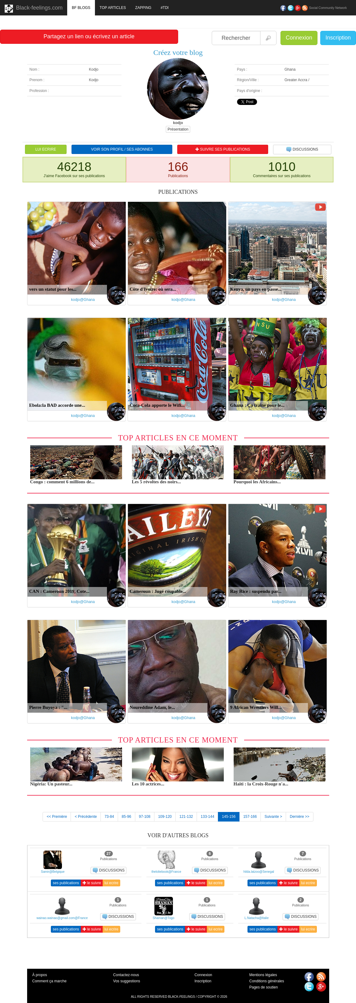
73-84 (109, 816)
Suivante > (273, 816)
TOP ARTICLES (113, 8)
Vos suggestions (126, 981)
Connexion (299, 38)
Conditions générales (266, 981)
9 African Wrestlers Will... (256, 707)
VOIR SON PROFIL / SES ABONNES (122, 149)
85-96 (126, 816)
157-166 (250, 816)
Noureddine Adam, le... (152, 707)
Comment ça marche (49, 981)
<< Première (57, 816)
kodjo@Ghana (83, 300)
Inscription (338, 38)
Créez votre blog (178, 52)
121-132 (186, 816)
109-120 (165, 816)
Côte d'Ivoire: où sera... (153, 289)
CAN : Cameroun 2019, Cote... (59, 591)
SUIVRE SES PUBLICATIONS (222, 149)
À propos (39, 975)
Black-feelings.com (34, 9)
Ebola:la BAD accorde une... (57, 405)
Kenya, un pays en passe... (256, 289)
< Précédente (86, 816)
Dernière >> (299, 816)
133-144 (207, 816)
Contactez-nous (126, 975)
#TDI (165, 8)
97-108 (144, 816)
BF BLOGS (81, 8)
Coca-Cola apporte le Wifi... (157, 405)
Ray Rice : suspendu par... (256, 591)
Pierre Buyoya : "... (48, 707)
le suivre (92, 883)
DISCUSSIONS (302, 149)
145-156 (228, 816)
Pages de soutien (263, 987)
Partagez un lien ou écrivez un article (88, 36)
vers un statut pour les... (53, 289)
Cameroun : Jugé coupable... (158, 591)
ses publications (66, 883)
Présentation (178, 129)
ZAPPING (143, 8)
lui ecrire (111, 883)
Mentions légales (263, 975)
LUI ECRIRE (45, 149)
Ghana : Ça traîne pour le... (257, 405)
